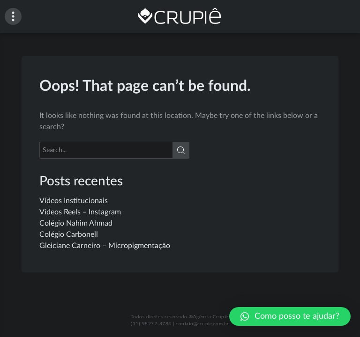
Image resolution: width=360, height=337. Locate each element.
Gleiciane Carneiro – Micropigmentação (104, 245)
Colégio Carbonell (68, 234)
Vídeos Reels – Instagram (80, 212)
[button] (290, 316)
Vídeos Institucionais (73, 201)
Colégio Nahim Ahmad (75, 223)
